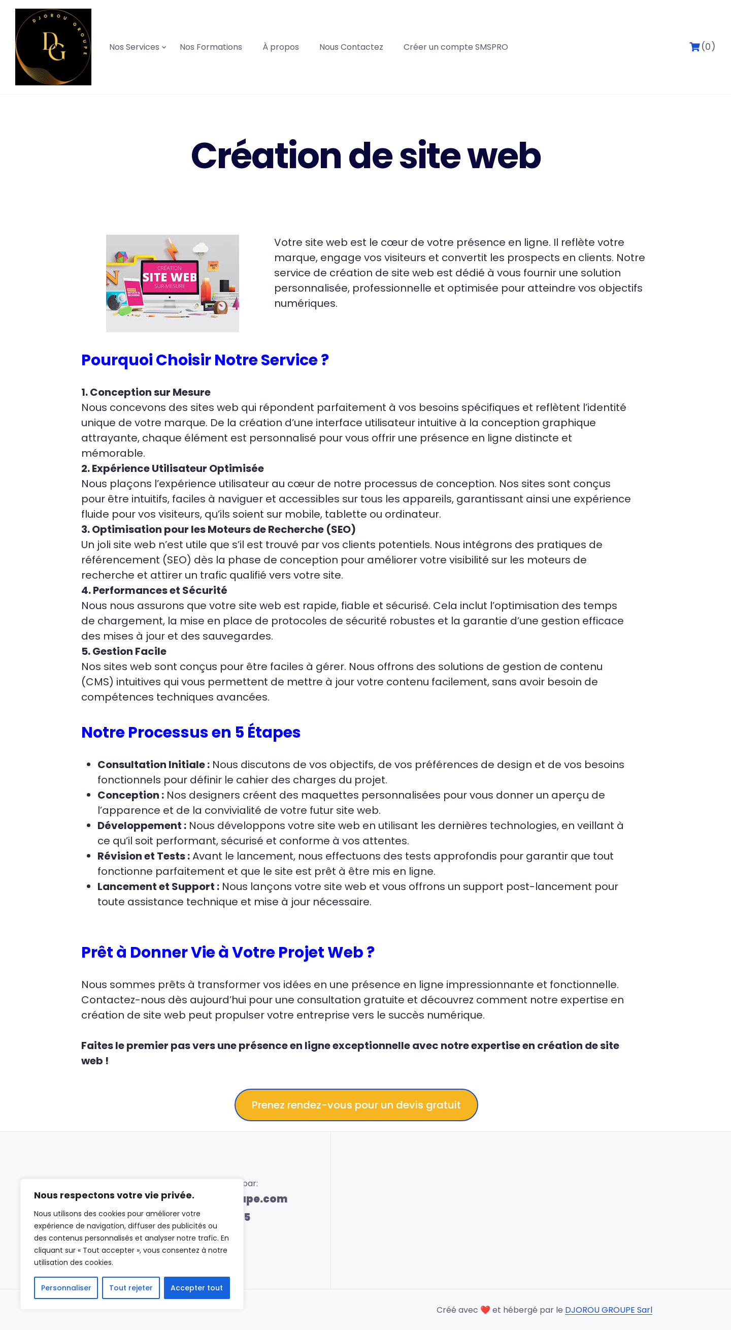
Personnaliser (66, 1288)
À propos (280, 47)
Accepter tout (197, 1288)
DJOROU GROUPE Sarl (608, 1310)
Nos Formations (211, 47)
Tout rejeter (131, 1288)
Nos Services (134, 47)
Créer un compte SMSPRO (456, 47)
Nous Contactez (351, 47)
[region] (132, 1244)
